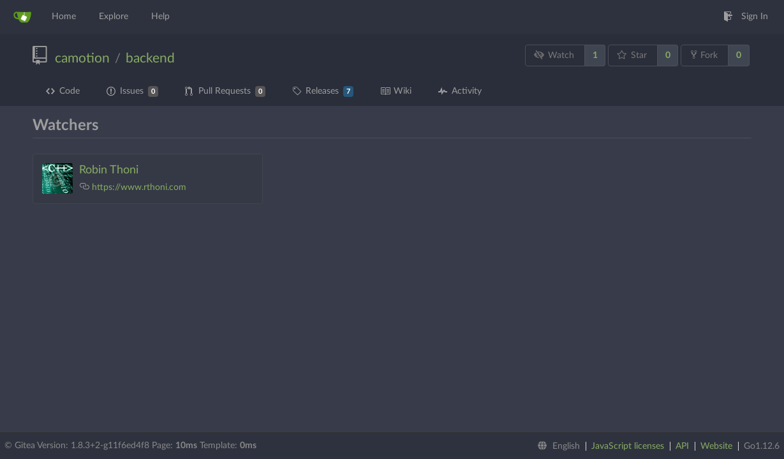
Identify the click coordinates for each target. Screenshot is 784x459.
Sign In (745, 16)
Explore (113, 16)
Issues (132, 91)
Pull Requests (225, 91)
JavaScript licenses (627, 446)
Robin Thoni (108, 170)
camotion (82, 58)
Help (160, 16)
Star (632, 55)
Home (64, 16)
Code (63, 91)
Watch (554, 55)
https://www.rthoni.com (139, 187)
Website (716, 446)
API (682, 446)
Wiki (395, 91)
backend (150, 58)
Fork (704, 55)
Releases (322, 91)
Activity (460, 91)
